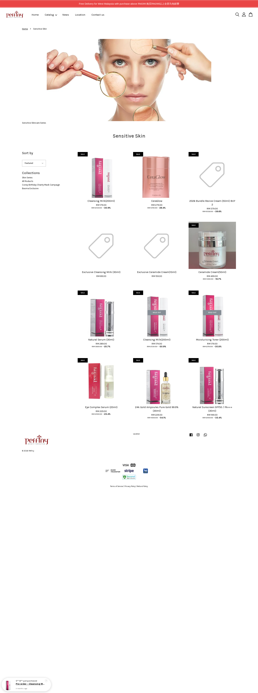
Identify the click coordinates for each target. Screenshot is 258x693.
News (65, 14)
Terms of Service (116, 486)
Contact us (97, 14)
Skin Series (27, 177)
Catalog (51, 14)
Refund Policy (142, 486)
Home (35, 14)
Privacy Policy (130, 486)
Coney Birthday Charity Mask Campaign (41, 185)
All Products (27, 181)
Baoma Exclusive (30, 188)
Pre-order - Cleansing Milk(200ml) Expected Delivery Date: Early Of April (30, 684)
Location (80, 14)
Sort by (27, 153)
